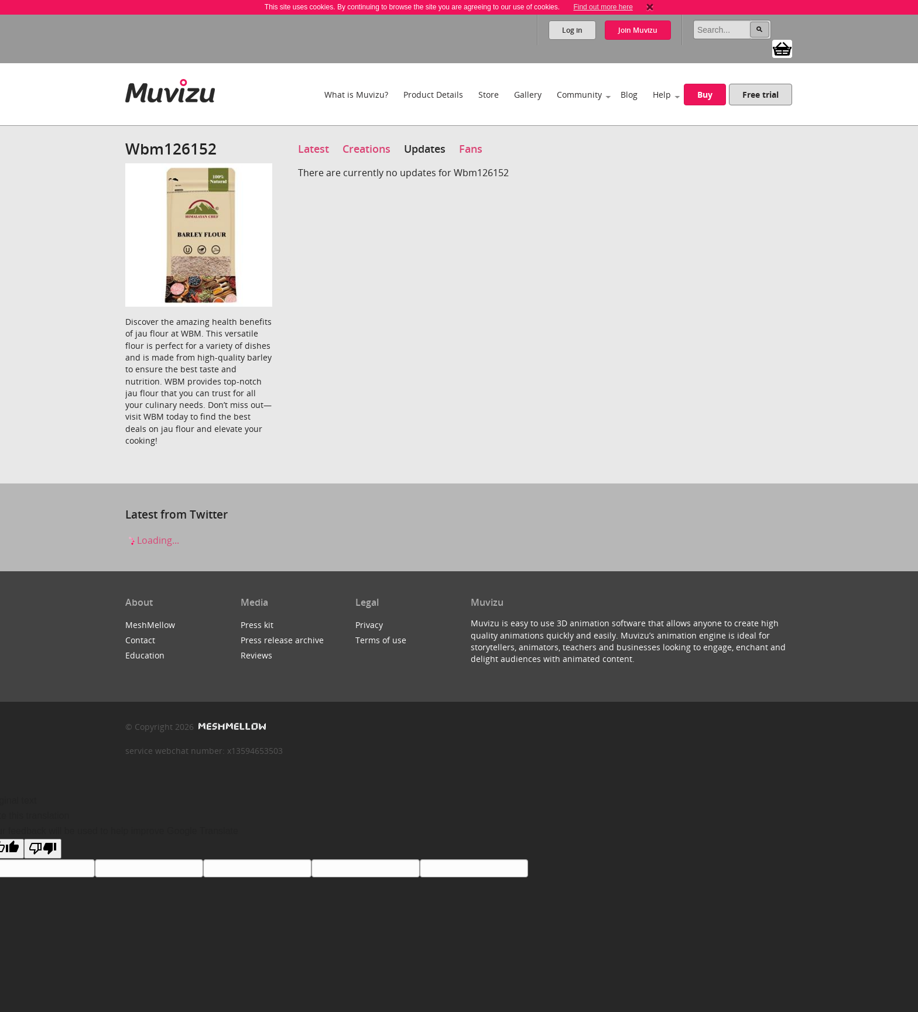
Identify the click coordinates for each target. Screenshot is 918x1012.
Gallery (528, 94)
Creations (366, 149)
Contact (140, 640)
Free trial (760, 94)
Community (579, 94)
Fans (470, 149)
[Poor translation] (42, 849)
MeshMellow (150, 624)
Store (488, 94)
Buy (705, 94)
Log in (572, 30)
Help (662, 94)
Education (145, 655)
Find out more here (602, 7)
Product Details (433, 94)
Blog (629, 94)
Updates (425, 149)
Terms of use (380, 640)
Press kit (257, 624)
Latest (313, 149)
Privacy (369, 624)
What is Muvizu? (356, 94)
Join (637, 30)
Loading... (152, 540)
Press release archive (282, 640)
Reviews (256, 655)
